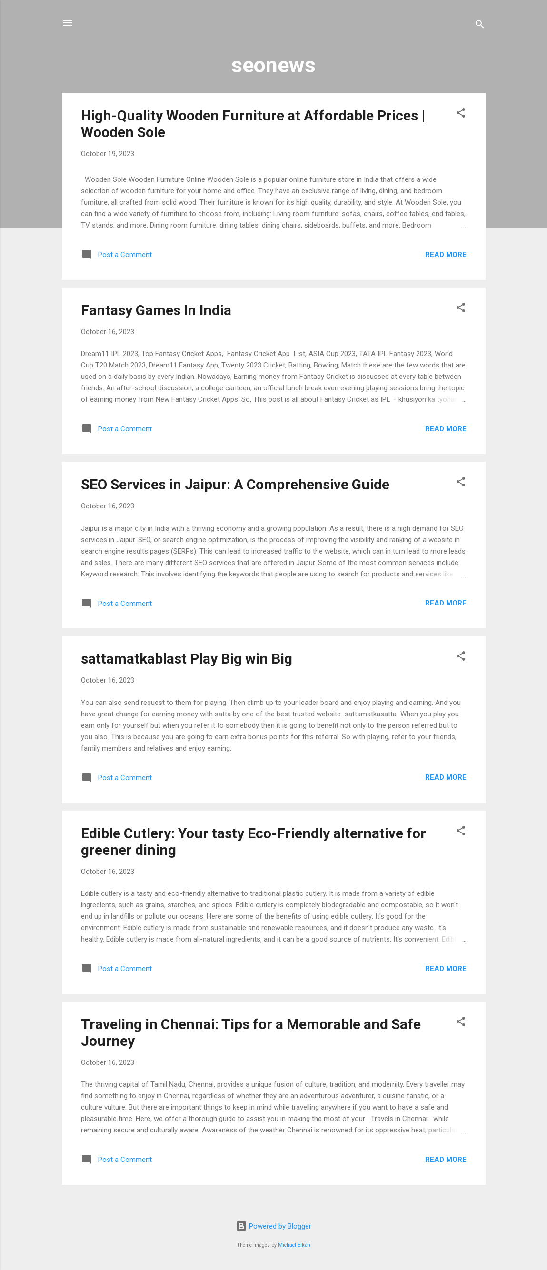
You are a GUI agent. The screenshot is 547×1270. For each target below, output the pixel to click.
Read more (446, 254)
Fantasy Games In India (156, 310)
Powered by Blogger (273, 1226)
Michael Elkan (294, 1245)
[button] (461, 114)
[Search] (480, 25)
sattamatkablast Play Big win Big (186, 658)
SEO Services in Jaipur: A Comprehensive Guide (235, 484)
